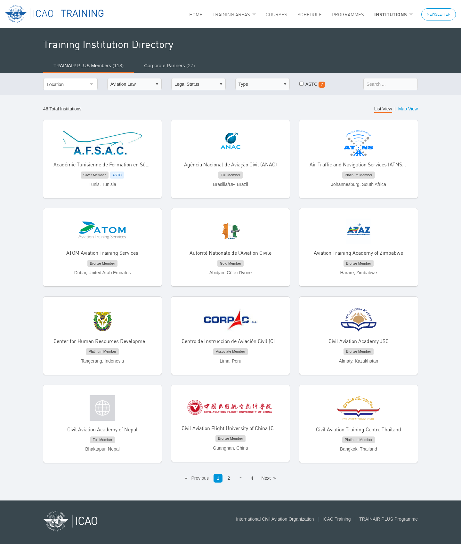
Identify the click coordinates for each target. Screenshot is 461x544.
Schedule (309, 15)
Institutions (390, 14)
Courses (276, 15)
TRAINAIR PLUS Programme (388, 519)
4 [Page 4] (252, 478)
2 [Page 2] (229, 478)
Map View (408, 108)
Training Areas (231, 15)
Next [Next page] (266, 478)
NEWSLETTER (438, 14)
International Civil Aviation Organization (275, 519)
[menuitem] (195, 14)
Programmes (348, 15)
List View (383, 108)
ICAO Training (337, 519)
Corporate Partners (169, 65)
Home (195, 15)
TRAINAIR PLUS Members (88, 65)
